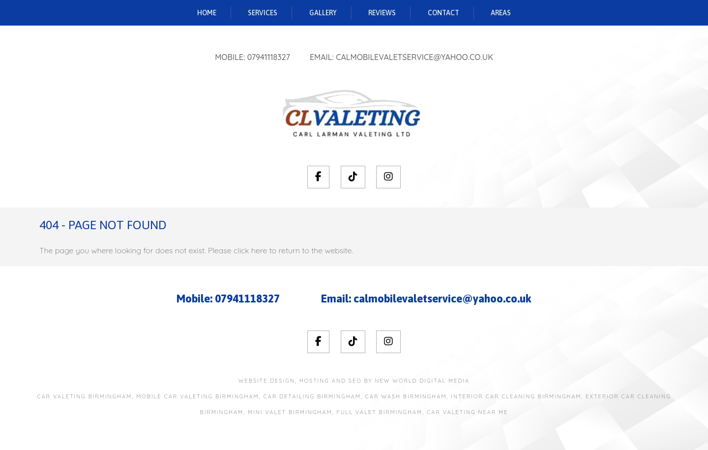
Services (262, 13)
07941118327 (268, 57)
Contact (443, 13)
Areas (501, 13)
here (259, 250)
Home (206, 13)
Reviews (382, 13)
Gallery (323, 13)
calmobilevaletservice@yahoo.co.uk (414, 57)
